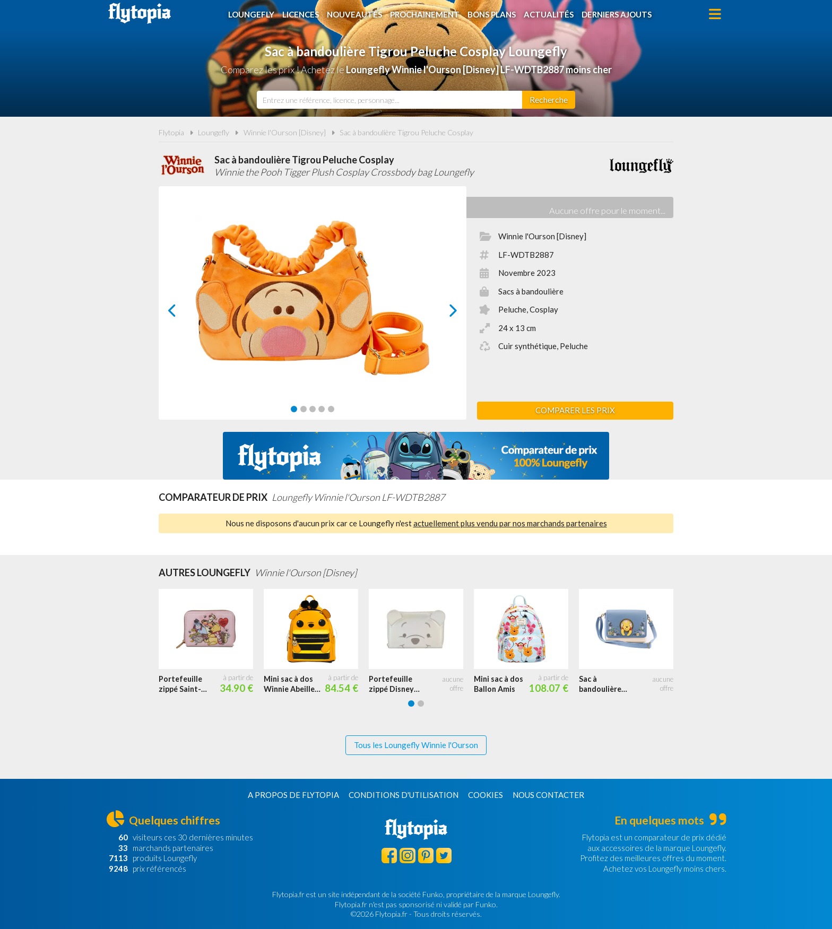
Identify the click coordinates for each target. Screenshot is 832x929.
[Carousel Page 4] (321, 409)
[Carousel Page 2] (303, 409)
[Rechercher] (548, 100)
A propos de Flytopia (293, 795)
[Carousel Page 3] (312, 409)
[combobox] (389, 100)
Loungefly (251, 14)
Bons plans (491, 14)
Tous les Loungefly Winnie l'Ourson (416, 745)
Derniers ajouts (617, 14)
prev (184, 313)
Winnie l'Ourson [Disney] (285, 132)
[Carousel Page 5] (331, 409)
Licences (300, 14)
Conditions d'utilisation (403, 795)
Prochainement (425, 14)
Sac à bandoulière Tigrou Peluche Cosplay (406, 132)
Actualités (549, 14)
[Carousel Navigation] (313, 310)
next (441, 313)
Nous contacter (548, 795)
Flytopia (139, 13)
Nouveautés (354, 14)
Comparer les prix (575, 410)
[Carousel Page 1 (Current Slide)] (294, 409)
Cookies (485, 795)
